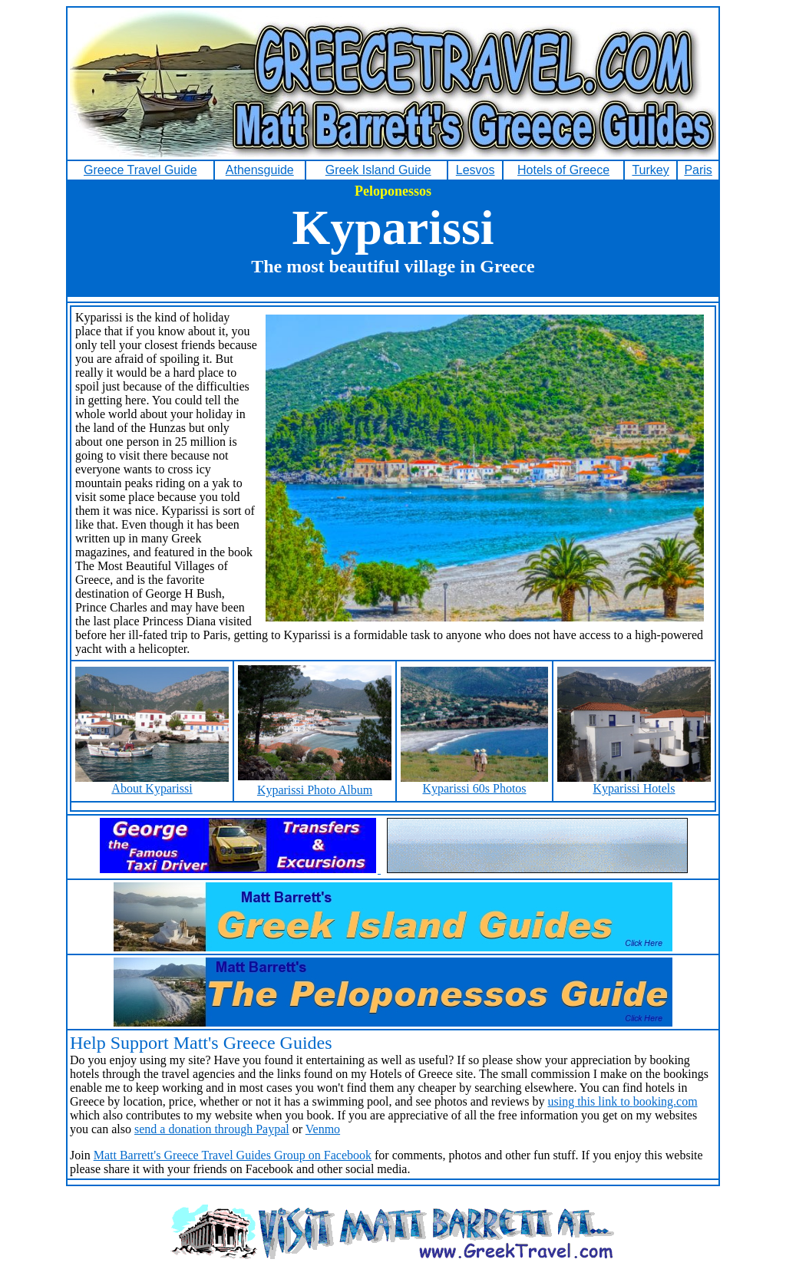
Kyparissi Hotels (634, 783)
